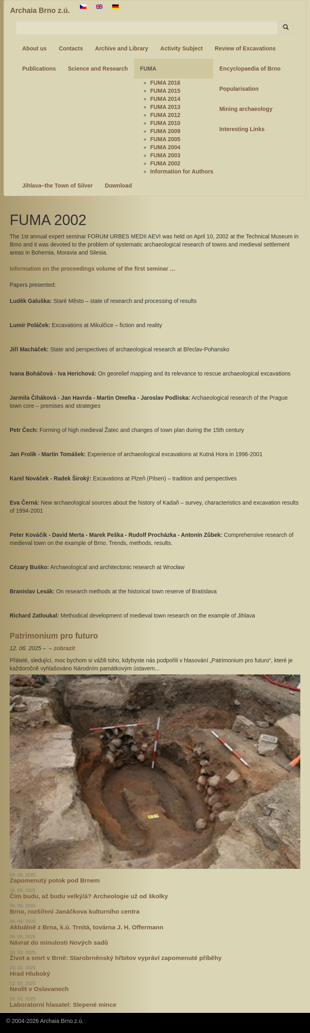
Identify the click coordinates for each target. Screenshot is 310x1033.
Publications (39, 68)
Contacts (71, 48)
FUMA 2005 (165, 139)
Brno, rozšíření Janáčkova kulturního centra (75, 911)
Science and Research (98, 68)
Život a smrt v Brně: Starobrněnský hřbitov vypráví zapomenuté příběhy (116, 957)
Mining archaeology (245, 109)
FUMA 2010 (165, 123)
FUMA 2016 (165, 82)
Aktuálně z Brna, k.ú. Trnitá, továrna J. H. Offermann (86, 927)
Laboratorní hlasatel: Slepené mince (63, 1004)
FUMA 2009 (165, 131)
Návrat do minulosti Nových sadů (59, 942)
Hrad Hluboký (30, 973)
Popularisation (238, 89)
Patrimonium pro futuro (54, 635)
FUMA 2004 (165, 147)
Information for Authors (182, 171)
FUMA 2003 (165, 155)
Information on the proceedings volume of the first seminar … (93, 268)
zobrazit (64, 648)
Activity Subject (181, 48)
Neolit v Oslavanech (39, 988)
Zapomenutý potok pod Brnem (55, 880)
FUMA (148, 68)
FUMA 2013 (165, 107)
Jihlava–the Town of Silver (57, 185)
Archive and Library (122, 48)
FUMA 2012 (165, 115)
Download (118, 185)
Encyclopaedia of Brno (250, 68)
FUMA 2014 (165, 99)
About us (34, 48)
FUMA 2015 (165, 91)
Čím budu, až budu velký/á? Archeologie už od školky (89, 896)
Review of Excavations (245, 48)
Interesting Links (241, 129)
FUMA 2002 (165, 163)
